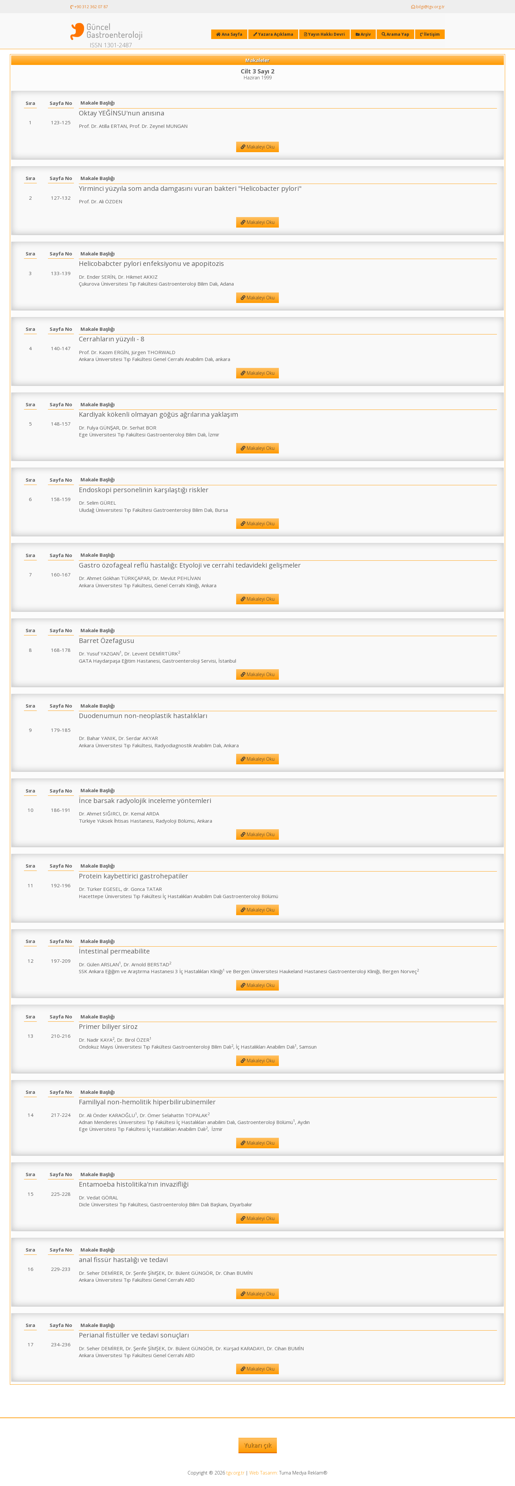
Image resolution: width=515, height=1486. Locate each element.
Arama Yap (395, 34)
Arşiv (363, 34)
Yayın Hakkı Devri (324, 34)
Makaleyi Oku (258, 147)
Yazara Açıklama (273, 34)
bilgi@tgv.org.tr (428, 7)
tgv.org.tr (235, 1473)
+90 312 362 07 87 (89, 7)
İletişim (430, 34)
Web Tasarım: (263, 1473)
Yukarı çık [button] (257, 1445)
